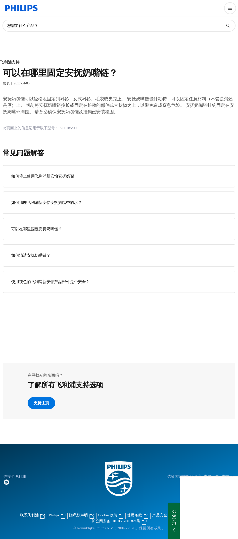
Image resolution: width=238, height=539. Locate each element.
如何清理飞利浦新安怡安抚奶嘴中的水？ (46, 202)
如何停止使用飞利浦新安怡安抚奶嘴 (42, 176)
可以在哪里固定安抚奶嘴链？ (36, 229)
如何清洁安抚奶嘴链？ (30, 255)
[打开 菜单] (230, 8)
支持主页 (41, 403)
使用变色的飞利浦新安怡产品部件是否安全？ (50, 282)
